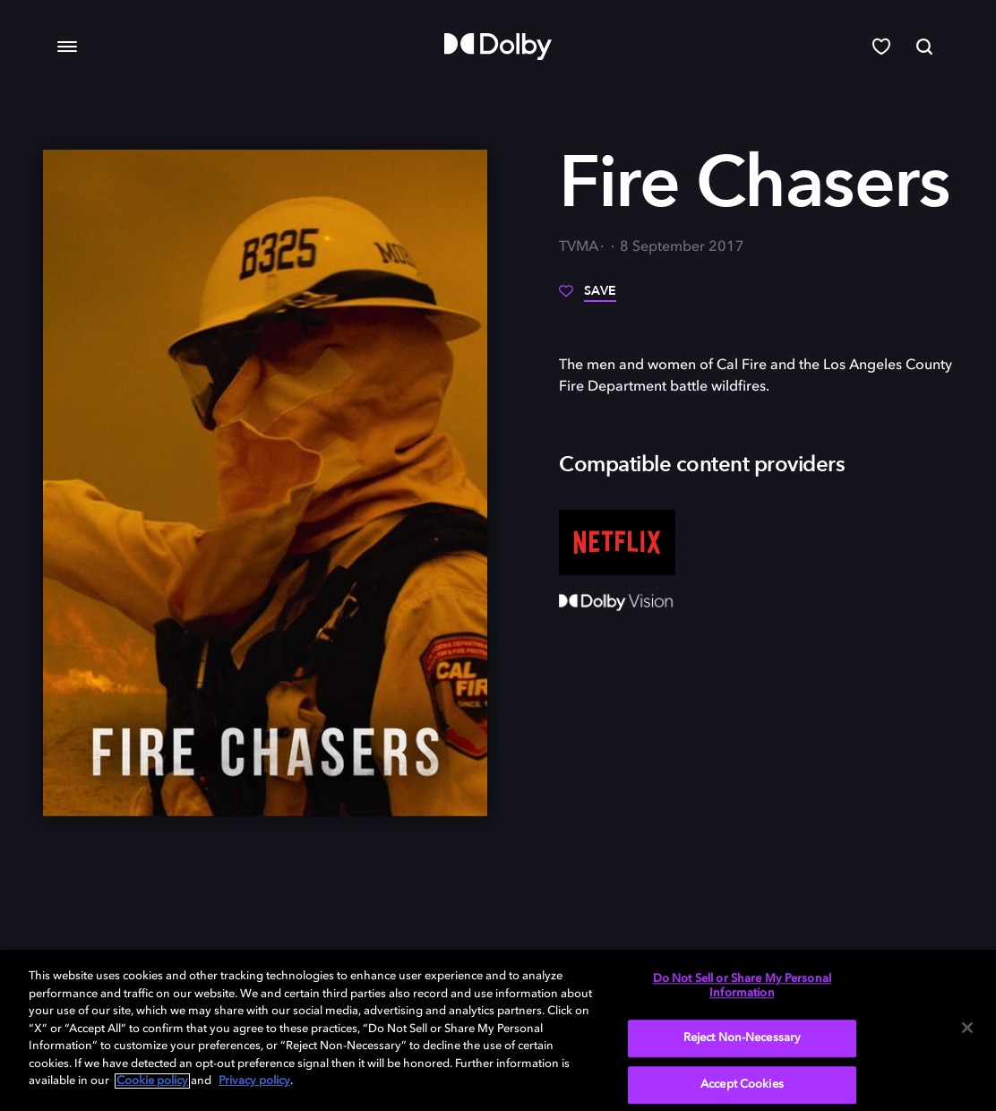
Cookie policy (152, 1081)
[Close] (967, 1027)
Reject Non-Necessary (742, 1039)
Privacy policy (254, 1081)
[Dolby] (498, 46)
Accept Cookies (742, 1084)
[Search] (924, 46)
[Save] (587, 297)
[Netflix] (617, 542)
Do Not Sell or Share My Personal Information (742, 986)
